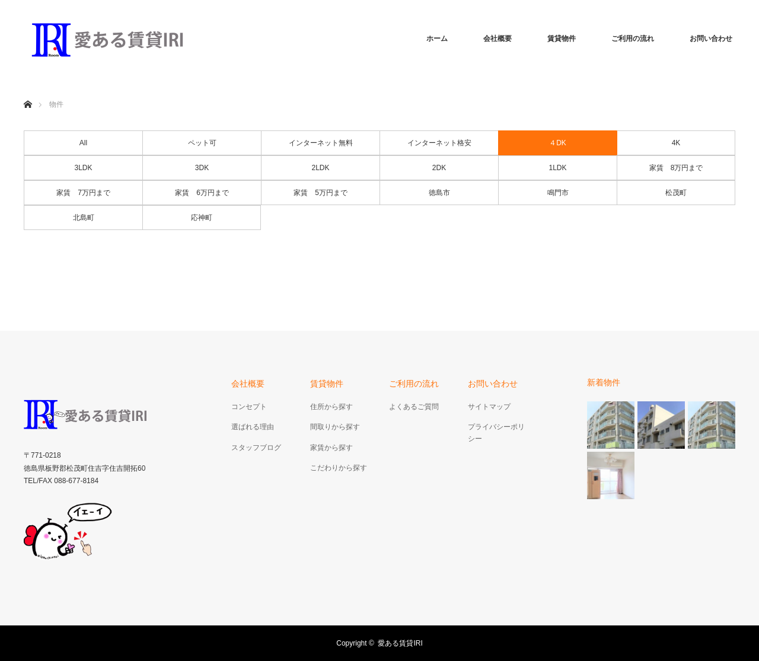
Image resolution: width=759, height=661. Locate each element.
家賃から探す (331, 447)
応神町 (201, 217)
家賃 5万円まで (320, 193)
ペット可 (202, 143)
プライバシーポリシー (496, 432)
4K (676, 143)
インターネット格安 (439, 143)
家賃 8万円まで (676, 168)
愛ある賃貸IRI (403, 643)
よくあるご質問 (414, 407)
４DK (557, 143)
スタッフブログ (256, 447)
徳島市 (439, 193)
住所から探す (331, 407)
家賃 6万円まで (202, 193)
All (83, 143)
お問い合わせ (711, 38)
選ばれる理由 (252, 427)
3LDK (83, 168)
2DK (439, 168)
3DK (202, 168)
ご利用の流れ (632, 38)
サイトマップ (489, 407)
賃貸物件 (561, 38)
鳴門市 (558, 193)
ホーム (437, 38)
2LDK (320, 168)
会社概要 (497, 38)
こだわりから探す (338, 468)
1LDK (557, 168)
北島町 (83, 217)
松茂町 (676, 193)
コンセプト (249, 407)
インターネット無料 (321, 143)
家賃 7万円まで (83, 193)
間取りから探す (335, 427)
